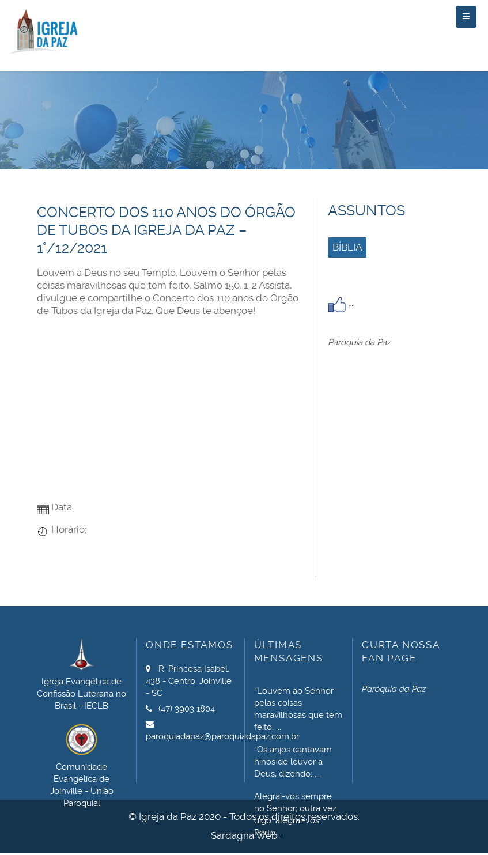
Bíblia (347, 247)
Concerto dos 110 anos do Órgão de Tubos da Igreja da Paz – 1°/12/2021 (166, 230)
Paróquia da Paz (359, 342)
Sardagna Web (244, 835)
